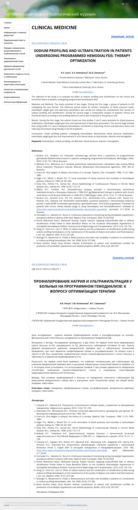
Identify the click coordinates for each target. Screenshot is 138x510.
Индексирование (12, 97)
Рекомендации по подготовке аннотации (14, 83)
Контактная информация (15, 102)
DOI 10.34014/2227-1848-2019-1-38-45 (49, 43)
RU (123, 3)
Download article (122, 36)
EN (127, 3)
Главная (8, 22)
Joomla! (6, 505)
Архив (7, 27)
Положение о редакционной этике (13, 59)
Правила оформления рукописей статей (14, 67)
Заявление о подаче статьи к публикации (16, 75)
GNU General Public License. (77, 505)
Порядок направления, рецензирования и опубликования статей (14, 51)
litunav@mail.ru (86, 92)
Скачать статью (123, 257)
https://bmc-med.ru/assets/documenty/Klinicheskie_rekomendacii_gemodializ (71, 209)
